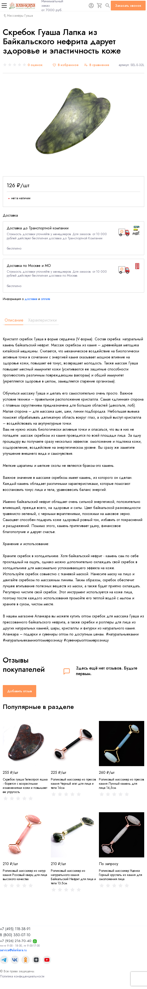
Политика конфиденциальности (22, 976)
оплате (45, 299)
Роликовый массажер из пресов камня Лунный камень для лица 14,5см (121, 783)
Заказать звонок (128, 5)
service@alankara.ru (13, 950)
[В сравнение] (96, 65)
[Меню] (4, 5)
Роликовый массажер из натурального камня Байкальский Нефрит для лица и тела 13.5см (73, 876)
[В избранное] (65, 65)
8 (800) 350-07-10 (15, 935)
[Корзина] (100, 5)
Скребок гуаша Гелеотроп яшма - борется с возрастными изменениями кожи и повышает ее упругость (25, 785)
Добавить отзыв (19, 691)
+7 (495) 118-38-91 (15, 929)
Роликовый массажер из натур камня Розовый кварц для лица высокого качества (25, 874)
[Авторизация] (91, 5)
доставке (31, 299)
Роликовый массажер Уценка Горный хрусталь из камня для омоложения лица (120, 874)
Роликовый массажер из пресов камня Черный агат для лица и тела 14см (73, 783)
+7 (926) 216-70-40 (15, 940)
